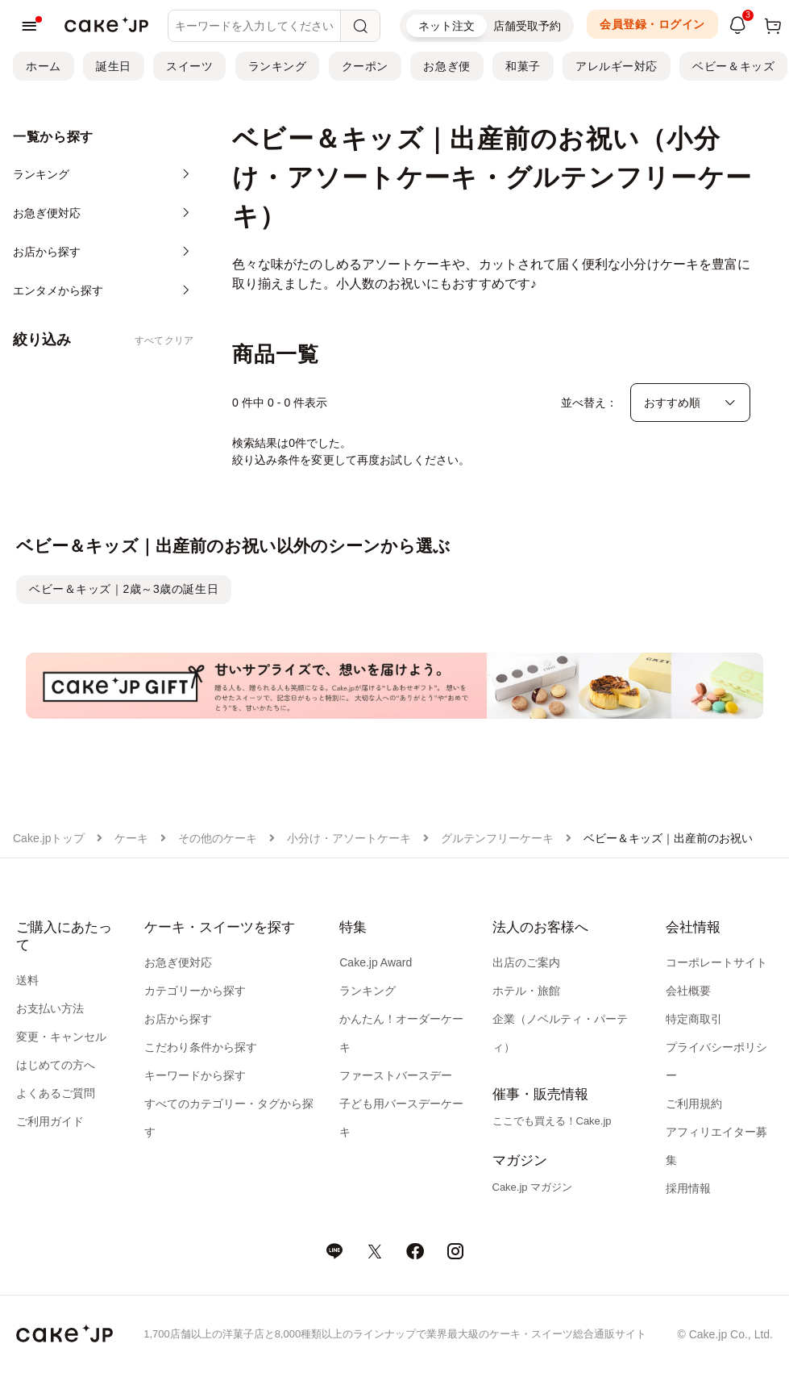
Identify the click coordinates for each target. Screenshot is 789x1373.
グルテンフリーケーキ (497, 838)
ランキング (277, 66)
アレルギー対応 (616, 66)
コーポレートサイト (716, 962)
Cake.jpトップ (49, 838)
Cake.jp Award (375, 962)
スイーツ (189, 66)
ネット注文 (446, 25)
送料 (27, 980)
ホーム (43, 66)
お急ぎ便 (446, 66)
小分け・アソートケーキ (349, 838)
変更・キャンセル (61, 1036)
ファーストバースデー (395, 1075)
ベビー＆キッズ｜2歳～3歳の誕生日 (123, 588)
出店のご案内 (526, 962)
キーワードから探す (195, 1075)
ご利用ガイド (50, 1121)
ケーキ (131, 838)
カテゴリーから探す (195, 990)
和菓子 (523, 66)
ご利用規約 (694, 1103)
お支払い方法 (50, 1008)
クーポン (365, 66)
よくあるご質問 (55, 1093)
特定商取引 (694, 1018)
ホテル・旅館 (526, 990)
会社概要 (688, 990)
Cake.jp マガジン (532, 1187)
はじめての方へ (55, 1064)
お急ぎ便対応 (178, 962)
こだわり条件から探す (200, 1047)
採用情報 (688, 1188)
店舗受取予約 (527, 25)
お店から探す (178, 1018)
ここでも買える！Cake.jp (552, 1121)
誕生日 (113, 66)
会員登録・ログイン (652, 24)
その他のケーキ (217, 838)
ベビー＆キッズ (733, 66)
